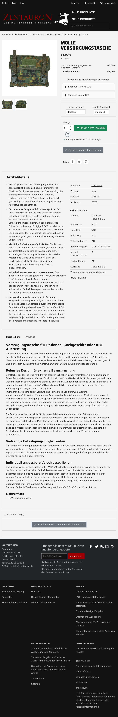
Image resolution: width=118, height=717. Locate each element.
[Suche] (89, 25)
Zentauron (96, 186)
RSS (102, 547)
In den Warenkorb (90, 128)
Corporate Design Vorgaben (89, 611)
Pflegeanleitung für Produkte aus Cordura (92, 624)
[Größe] (101, 111)
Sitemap (35, 684)
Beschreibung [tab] (13, 337)
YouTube (107, 547)
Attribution (81, 682)
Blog (22, 3)
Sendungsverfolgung (13, 592)
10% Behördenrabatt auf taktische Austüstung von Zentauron (49, 650)
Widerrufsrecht (83, 671)
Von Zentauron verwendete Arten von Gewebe (95, 632)
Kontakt (5, 3)
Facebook (91, 547)
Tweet (79, 162)
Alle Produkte (83, 12)
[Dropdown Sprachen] (76, 3)
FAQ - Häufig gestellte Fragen (90, 597)
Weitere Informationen (43, 603)
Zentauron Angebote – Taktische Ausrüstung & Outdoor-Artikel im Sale (51, 659)
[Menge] (66, 128)
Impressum (81, 688)
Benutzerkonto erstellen (14, 603)
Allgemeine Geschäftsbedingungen (93, 666)
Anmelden (7, 597)
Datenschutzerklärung (87, 677)
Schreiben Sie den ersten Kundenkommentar (59, 525)
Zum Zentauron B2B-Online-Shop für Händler (94, 650)
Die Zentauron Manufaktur (45, 597)
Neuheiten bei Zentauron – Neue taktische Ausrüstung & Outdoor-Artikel (48, 670)
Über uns (36, 592)
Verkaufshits (37, 678)
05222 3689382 (15, 563)
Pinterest (86, 162)
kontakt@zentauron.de (21, 566)
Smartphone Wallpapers (88, 617)
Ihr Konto (8, 587)
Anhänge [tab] (30, 337)
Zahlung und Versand (86, 592)
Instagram (112, 547)
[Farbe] (76, 111)
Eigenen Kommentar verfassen (83, 150)
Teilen (72, 162)
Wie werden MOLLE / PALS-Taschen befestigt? (94, 604)
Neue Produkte (83, 19)
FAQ (14, 3)
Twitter (96, 547)
